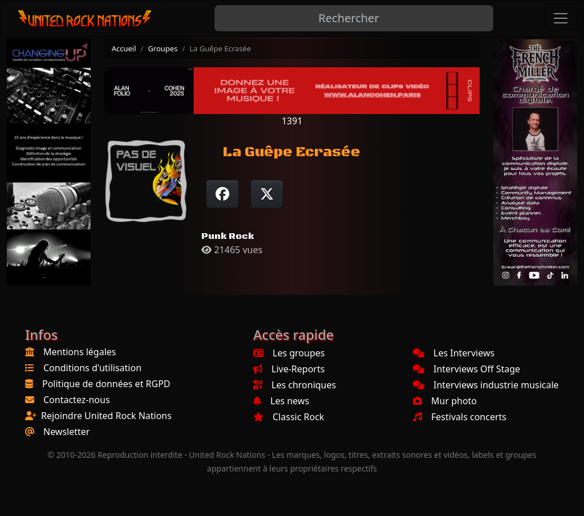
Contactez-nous (76, 399)
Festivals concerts (459, 417)
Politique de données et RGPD (106, 383)
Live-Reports (289, 369)
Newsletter (66, 431)
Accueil (124, 48)
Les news (281, 401)
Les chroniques (294, 385)
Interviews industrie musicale (486, 385)
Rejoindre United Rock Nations (106, 415)
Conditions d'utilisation (92, 367)
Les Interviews (453, 353)
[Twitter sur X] (266, 194)
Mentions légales (79, 352)
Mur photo (445, 401)
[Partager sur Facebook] (222, 194)
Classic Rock (288, 417)
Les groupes (289, 353)
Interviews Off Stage (466, 369)
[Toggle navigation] (561, 18)
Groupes (162, 48)
